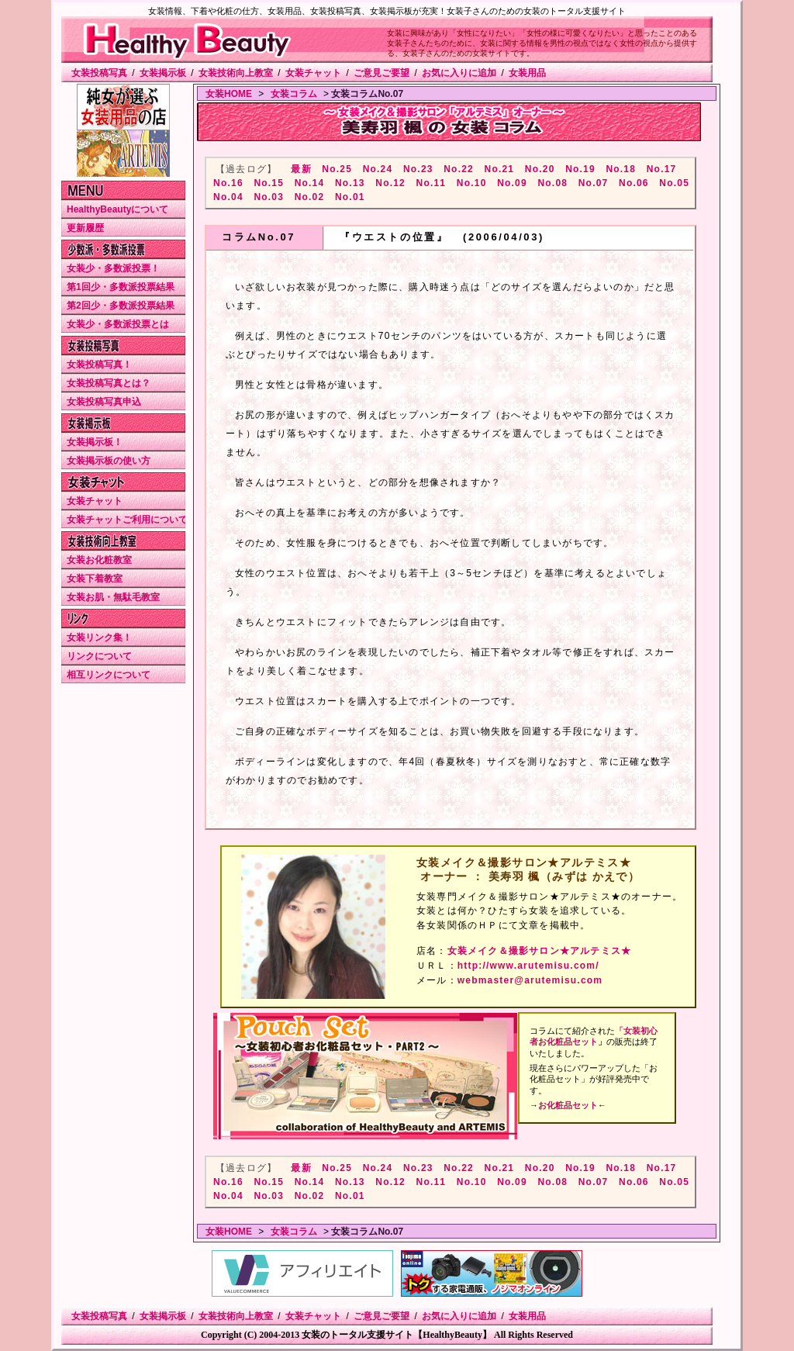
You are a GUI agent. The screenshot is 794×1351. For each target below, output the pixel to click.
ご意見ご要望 (381, 72)
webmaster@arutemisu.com (529, 980)
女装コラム (294, 93)
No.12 (390, 183)
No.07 (593, 183)
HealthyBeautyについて (117, 209)
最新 (301, 169)
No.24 (378, 169)
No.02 (310, 197)
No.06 (634, 183)
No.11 (431, 183)
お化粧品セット (568, 1105)
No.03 (269, 197)
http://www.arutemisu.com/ (528, 965)
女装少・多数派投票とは (118, 324)
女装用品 (527, 72)
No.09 (512, 183)
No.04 (228, 197)
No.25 (337, 169)
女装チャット (313, 72)
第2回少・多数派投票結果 (120, 305)
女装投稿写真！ (99, 364)
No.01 (350, 197)
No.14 (310, 183)
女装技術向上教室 (235, 72)
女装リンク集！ (99, 637)
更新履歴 (85, 228)
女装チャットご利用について (127, 519)
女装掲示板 (163, 72)
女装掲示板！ (95, 442)
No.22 (459, 169)
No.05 (674, 183)
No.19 (580, 169)
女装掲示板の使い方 (108, 460)
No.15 (269, 183)
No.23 (418, 169)
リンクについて (99, 656)
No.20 (540, 169)
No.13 (350, 183)
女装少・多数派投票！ (113, 268)
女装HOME (228, 93)
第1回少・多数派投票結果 (120, 287)
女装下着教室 (95, 578)
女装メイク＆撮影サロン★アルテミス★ (539, 950)
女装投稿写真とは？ (108, 383)
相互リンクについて (108, 674)
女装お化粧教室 (99, 560)
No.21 (500, 169)
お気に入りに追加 (459, 72)
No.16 (228, 183)
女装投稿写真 (99, 72)
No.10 (472, 183)
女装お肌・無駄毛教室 (113, 597)
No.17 (662, 169)
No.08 (552, 183)
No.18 (621, 169)
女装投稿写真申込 (104, 401)
